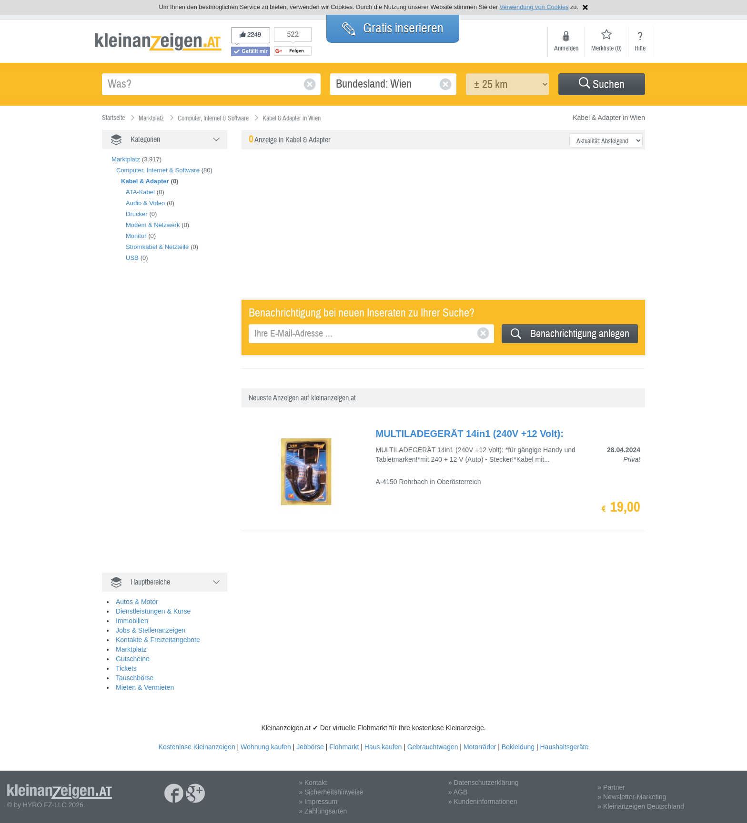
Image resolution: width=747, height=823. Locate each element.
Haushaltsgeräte (564, 747)
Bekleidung (518, 747)
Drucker (137, 214)
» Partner (611, 787)
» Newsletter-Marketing (631, 797)
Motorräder (480, 747)
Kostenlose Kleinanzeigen (197, 747)
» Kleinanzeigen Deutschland (640, 806)
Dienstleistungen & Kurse (153, 611)
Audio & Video (145, 203)
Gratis (393, 28)
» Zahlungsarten (323, 811)
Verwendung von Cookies (534, 6)
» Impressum (318, 801)
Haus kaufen (383, 747)
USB (132, 257)
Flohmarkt (344, 747)
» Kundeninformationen (482, 801)
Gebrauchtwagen (432, 747)
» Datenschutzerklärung (483, 782)
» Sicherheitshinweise (331, 792)
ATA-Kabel (140, 192)
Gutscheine (133, 659)
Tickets (126, 668)
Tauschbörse (134, 678)
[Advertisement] (173, 427)
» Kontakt (313, 782)
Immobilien (132, 621)
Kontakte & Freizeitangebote (158, 640)
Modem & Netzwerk (153, 224)
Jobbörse (310, 747)
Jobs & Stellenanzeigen (150, 630)
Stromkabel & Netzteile (157, 246)
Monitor (136, 235)
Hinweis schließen (585, 7)
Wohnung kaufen (266, 747)
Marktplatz (125, 159)
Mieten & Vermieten (145, 687)
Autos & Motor (137, 601)
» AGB (457, 792)
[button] (601, 84)
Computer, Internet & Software (158, 170)
